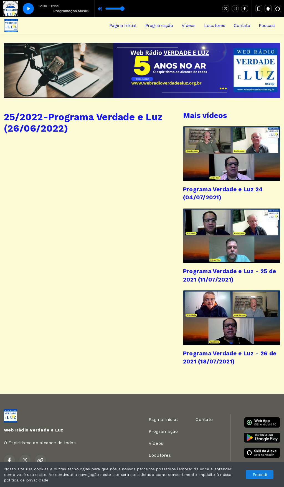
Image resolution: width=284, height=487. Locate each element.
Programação (159, 25)
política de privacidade (26, 480)
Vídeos (188, 25)
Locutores (214, 25)
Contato (242, 25)
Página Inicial (122, 25)
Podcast (267, 25)
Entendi (260, 474)
